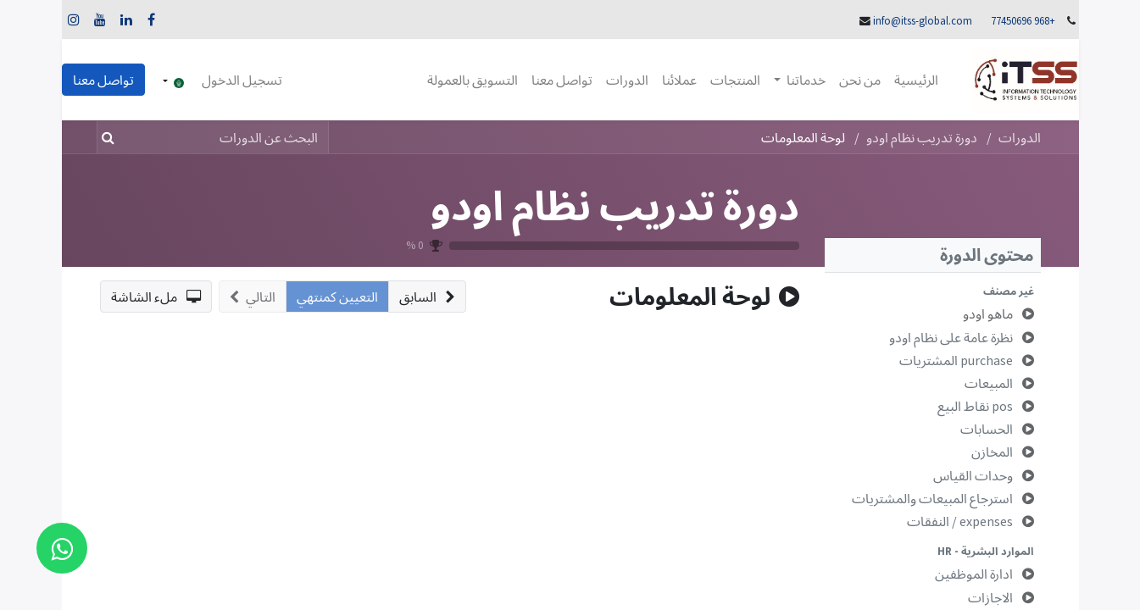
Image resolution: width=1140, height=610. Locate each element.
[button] (933, 291)
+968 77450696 (1023, 20)
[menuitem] (916, 80)
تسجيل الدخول (242, 79)
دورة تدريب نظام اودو (615, 205)
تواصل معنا (103, 79)
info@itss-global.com (922, 20)
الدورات (1019, 137)
